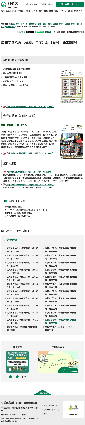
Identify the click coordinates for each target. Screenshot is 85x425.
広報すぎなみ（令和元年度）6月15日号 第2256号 (23, 308)
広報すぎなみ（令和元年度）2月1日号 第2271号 (60, 251)
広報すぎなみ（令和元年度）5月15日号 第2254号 (23, 315)
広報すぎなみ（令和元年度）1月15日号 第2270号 (23, 258)
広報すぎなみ (58, 17)
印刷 (49, 26)
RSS (45, 407)
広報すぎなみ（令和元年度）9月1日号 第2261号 (60, 287)
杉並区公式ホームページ (18, 17)
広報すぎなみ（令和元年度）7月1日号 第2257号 (60, 301)
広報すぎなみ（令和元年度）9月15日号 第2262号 (23, 287)
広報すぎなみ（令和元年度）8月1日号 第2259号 (60, 294)
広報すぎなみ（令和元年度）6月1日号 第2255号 (60, 308)
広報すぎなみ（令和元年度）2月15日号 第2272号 (23, 251)
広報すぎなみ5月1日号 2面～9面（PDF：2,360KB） (29, 165)
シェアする (21, 26)
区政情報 (32, 17)
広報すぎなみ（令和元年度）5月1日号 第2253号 (60, 315)
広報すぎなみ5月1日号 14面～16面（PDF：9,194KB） (30, 147)
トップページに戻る (51, 399)
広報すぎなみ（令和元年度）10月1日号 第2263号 (61, 279)
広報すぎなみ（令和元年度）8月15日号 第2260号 (23, 294)
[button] (32, 4)
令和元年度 (10, 20)
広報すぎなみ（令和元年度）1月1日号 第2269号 (60, 258)
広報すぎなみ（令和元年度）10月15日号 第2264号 (22, 279)
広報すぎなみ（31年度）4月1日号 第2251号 (60, 322)
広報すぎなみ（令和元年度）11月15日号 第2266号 (22, 272)
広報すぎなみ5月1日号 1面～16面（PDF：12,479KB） (30, 100)
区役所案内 (73, 408)
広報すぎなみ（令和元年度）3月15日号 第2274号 (23, 244)
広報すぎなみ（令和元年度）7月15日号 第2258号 (23, 301)
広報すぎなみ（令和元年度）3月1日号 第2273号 (60, 244)
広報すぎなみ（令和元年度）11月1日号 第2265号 (61, 272)
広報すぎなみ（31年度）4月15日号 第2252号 (23, 322)
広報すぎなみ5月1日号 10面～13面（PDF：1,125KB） (30, 178)
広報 (50, 17)
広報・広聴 (42, 17)
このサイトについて (51, 403)
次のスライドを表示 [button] (17, 370)
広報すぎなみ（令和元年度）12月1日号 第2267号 (61, 265)
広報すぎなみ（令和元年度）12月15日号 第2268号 (22, 265)
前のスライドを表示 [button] (10, 370)
